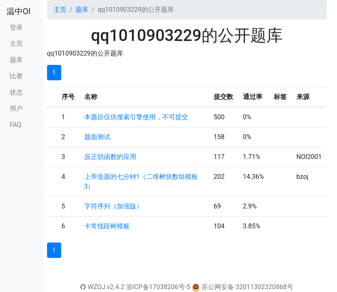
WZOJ (92, 287)
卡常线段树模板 (107, 226)
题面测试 (97, 137)
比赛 (16, 76)
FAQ (15, 125)
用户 (16, 108)
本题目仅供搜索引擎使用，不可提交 (136, 117)
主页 (16, 43)
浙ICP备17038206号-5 (158, 287)
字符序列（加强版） (113, 206)
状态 (16, 92)
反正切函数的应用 (110, 157)
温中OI (18, 11)
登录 (16, 27)
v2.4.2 (115, 287)
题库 (16, 60)
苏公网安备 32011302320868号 (247, 287)
